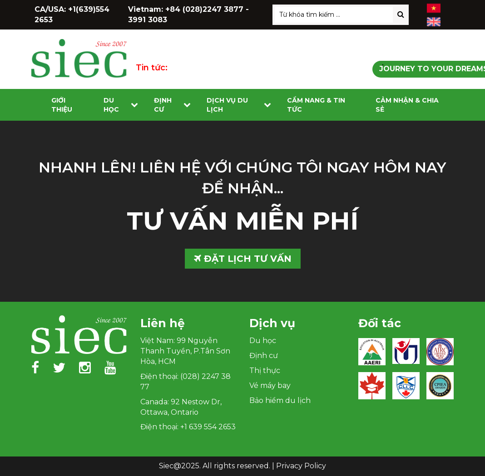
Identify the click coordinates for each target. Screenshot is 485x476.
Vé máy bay (270, 385)
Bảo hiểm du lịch (280, 400)
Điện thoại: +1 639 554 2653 (188, 426)
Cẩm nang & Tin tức (316, 104)
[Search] (400, 15)
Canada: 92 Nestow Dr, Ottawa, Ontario (181, 407)
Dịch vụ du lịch (227, 104)
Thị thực (264, 370)
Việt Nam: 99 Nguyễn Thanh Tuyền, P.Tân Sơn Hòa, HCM (185, 351)
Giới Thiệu (61, 104)
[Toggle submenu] (134, 105)
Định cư (163, 104)
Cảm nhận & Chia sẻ (407, 104)
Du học (111, 104)
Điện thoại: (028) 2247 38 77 (185, 381)
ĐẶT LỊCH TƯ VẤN (243, 258)
